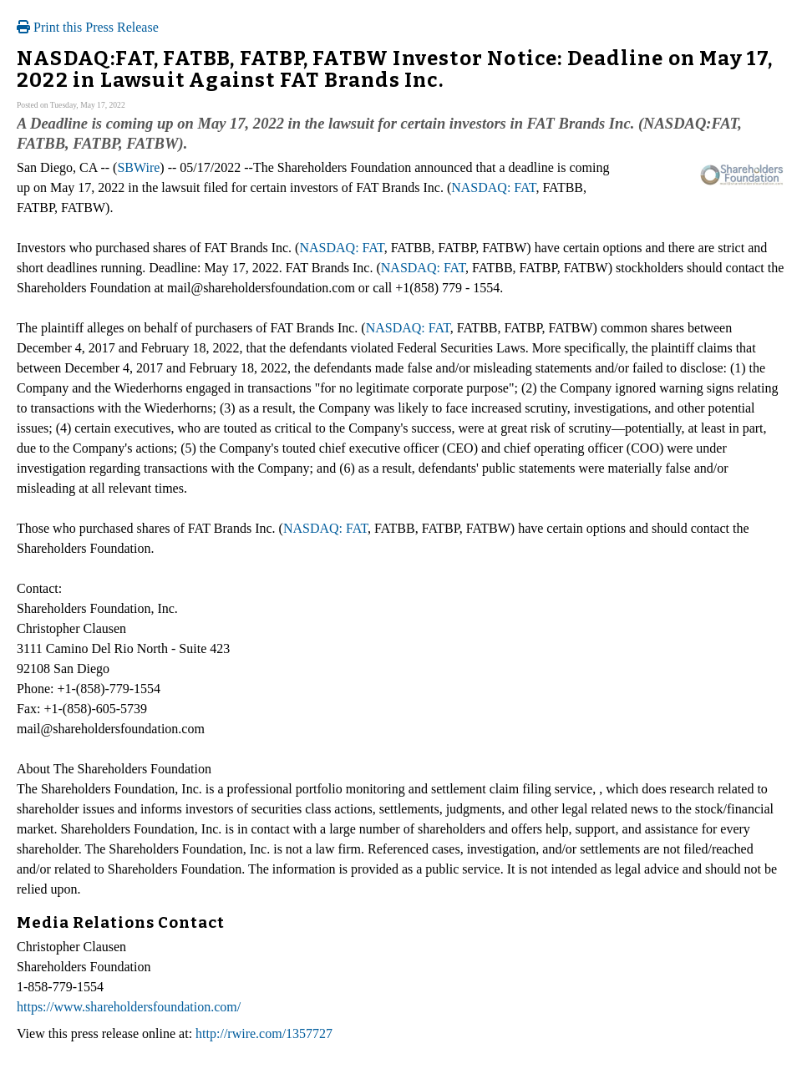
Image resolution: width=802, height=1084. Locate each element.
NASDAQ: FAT (493, 187)
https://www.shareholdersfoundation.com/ (129, 1007)
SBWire (138, 167)
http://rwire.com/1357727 (263, 1033)
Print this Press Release (88, 27)
